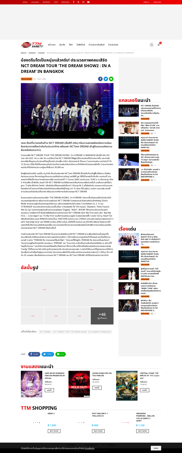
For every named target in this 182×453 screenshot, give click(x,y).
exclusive (32, 53)
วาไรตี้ (56, 2)
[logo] (32, 45)
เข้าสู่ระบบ (146, 2)
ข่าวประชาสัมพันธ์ (97, 44)
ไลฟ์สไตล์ (81, 44)
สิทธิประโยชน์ (65, 2)
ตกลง (156, 448)
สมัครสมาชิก (157, 2)
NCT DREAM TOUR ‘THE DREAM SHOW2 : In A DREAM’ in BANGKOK (82, 332)
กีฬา (71, 44)
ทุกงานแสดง (35, 2)
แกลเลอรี (41, 53)
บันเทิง (62, 44)
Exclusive (113, 44)
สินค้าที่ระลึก (46, 2)
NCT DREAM (45, 332)
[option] (43, 384)
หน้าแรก (25, 2)
